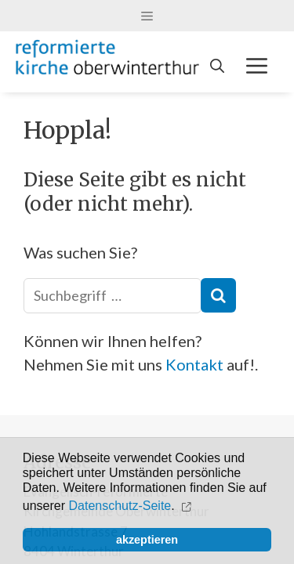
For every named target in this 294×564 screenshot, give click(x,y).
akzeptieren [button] (147, 539)
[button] (188, 506)
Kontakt (194, 364)
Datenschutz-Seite (120, 505)
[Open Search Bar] (217, 65)
